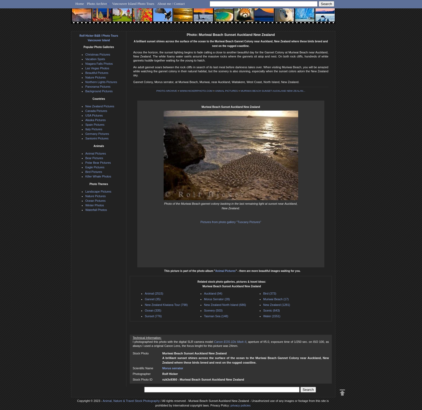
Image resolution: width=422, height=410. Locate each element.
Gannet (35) (153, 299)
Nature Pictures (95, 77)
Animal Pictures (225, 270)
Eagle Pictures (94, 167)
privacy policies (240, 405)
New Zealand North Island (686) (225, 304)
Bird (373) (269, 293)
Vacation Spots (95, 59)
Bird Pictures (93, 171)
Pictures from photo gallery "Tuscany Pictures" (231, 222)
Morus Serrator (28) (217, 299)
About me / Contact (171, 4)
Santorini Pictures (96, 138)
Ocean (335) (153, 310)
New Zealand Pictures (99, 106)
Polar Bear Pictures (98, 162)
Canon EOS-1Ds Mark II (230, 341)
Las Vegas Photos (97, 68)
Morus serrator (172, 368)
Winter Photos (94, 205)
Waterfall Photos (96, 209)
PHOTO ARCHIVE (166, 91)
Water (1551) (271, 316)
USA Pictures (94, 115)
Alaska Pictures (95, 120)
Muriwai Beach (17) (276, 299)
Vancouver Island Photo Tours (133, 4)
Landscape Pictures (98, 191)
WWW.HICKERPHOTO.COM (196, 91)
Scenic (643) (271, 310)
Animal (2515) (154, 293)
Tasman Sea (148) (216, 316)
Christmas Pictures (97, 54)
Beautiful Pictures (96, 72)
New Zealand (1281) (276, 304)
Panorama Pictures (98, 86)
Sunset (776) (153, 316)
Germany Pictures (97, 133)
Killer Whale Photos (98, 176)
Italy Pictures (93, 129)
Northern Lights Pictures (101, 82)
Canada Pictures (96, 110)
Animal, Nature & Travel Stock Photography (131, 400)
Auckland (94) (213, 293)
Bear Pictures (94, 158)
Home (79, 4)
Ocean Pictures (95, 200)
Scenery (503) (213, 310)
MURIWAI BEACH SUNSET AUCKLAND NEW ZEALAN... (273, 91)
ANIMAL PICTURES (226, 91)
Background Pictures (99, 91)
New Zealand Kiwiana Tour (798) (166, 304)
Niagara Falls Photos (99, 63)
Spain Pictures (94, 124)
